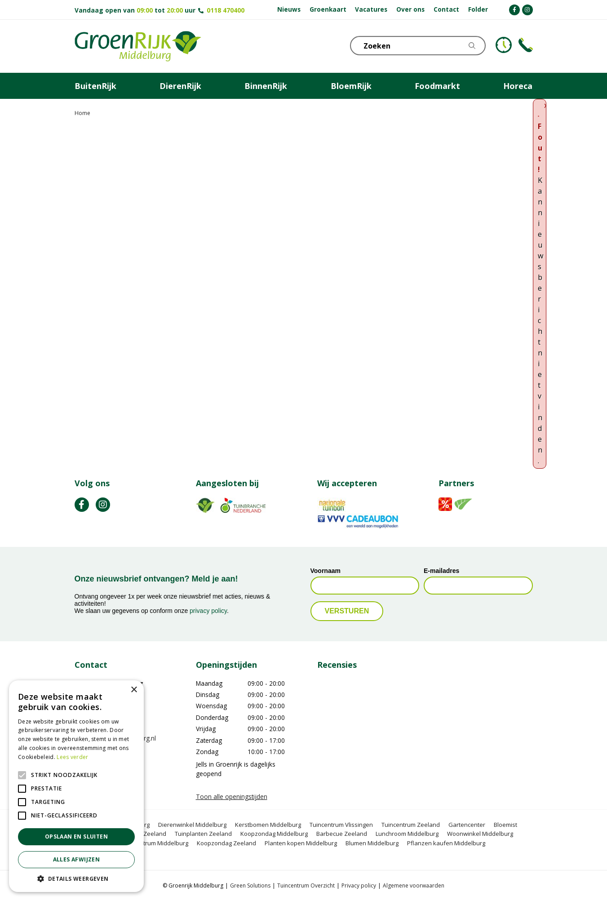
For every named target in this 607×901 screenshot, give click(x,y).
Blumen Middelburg (372, 843)
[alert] (76, 786)
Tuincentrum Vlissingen (341, 825)
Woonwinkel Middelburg (480, 834)
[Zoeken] (422, 45)
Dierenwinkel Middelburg (192, 825)
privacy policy (208, 610)
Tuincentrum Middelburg (155, 843)
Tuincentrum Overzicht (306, 885)
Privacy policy (358, 885)
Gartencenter (466, 825)
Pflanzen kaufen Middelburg (446, 843)
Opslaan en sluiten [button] (76, 836)
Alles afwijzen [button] (76, 859)
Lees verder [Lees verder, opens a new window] (72, 757)
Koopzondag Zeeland (226, 843)
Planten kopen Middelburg (301, 843)
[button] (76, 878)
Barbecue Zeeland (341, 834)
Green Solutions (250, 885)
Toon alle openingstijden (231, 796)
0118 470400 (225, 10)
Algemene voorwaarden (413, 885)
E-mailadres (441, 570)
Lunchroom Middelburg (407, 834)
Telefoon (525, 45)
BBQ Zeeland (148, 834)
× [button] (133, 690)
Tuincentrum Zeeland (410, 825)
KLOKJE (504, 45)
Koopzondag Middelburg (274, 834)
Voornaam (325, 570)
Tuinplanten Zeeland (203, 834)
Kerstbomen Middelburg (268, 825)
